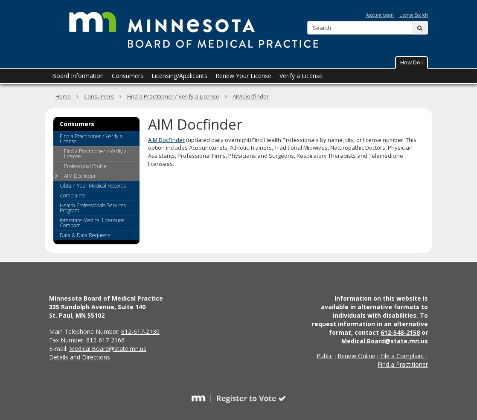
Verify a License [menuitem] (301, 76)
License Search (413, 15)
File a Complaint (402, 356)
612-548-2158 (400, 332)
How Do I (411, 62)
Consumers (99, 96)
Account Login (380, 15)
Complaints (72, 195)
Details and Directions (79, 357)
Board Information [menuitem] (78, 76)
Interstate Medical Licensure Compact (92, 223)
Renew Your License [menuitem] (243, 76)
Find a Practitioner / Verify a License (173, 96)
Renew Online (356, 356)
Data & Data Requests (85, 235)
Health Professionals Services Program (93, 208)
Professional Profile (85, 166)
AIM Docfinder (251, 96)
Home (63, 96)
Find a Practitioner (403, 364)
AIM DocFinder (166, 140)
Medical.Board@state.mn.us (107, 349)
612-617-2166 (105, 340)
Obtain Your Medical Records (93, 185)
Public (325, 356)
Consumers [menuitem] (127, 76)
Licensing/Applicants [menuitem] (179, 76)
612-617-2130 (140, 331)
